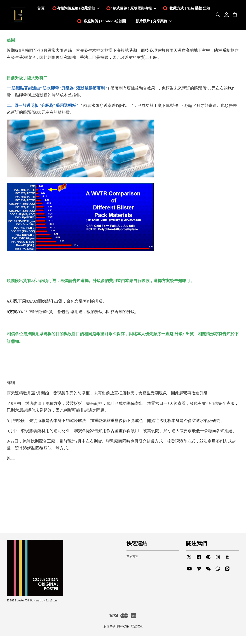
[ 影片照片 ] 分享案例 (153, 21)
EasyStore (51, 601)
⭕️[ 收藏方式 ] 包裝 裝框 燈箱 (186, 8)
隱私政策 (123, 627)
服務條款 (109, 627)
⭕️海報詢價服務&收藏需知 (76, 8)
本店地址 (132, 556)
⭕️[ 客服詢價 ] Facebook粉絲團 (101, 21)
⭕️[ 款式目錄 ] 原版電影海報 (131, 8)
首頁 (41, 8)
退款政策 (137, 627)
